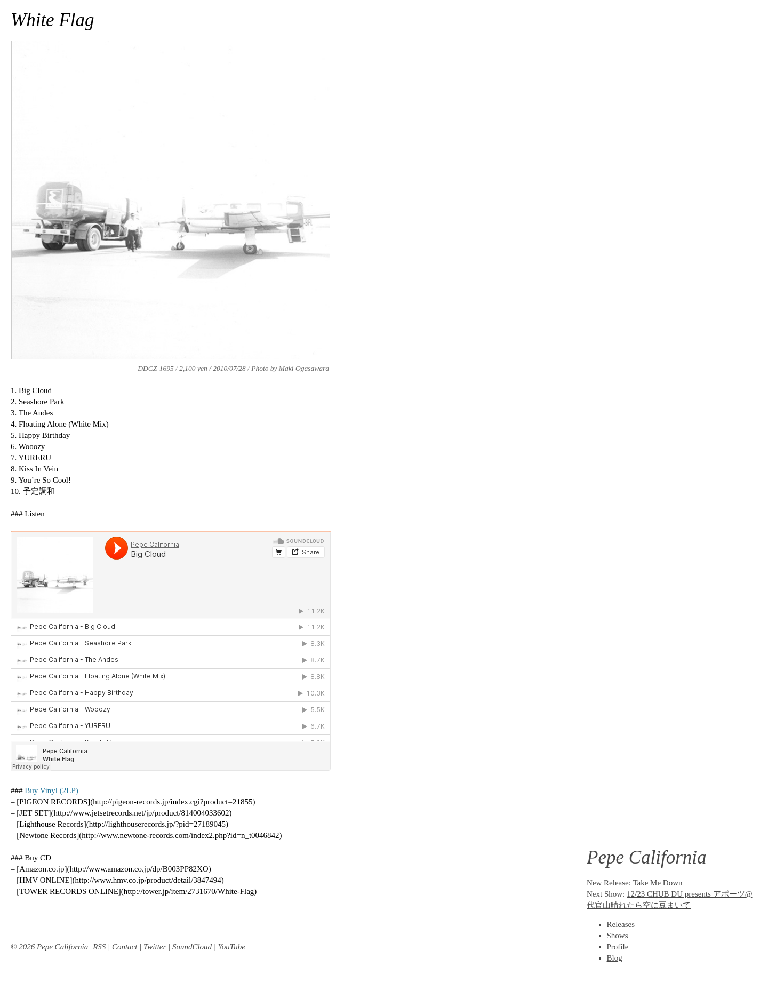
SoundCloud (192, 946)
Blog (614, 958)
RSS (99, 946)
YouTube (231, 946)
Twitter (154, 946)
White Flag (52, 20)
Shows (617, 935)
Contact (125, 946)
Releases (621, 924)
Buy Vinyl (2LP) (51, 790)
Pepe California (647, 857)
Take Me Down (657, 882)
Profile (618, 946)
